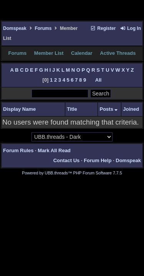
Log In (130, 28)
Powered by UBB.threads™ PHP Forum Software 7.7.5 (72, 173)
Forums (43, 28)
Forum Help (97, 160)
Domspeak (14, 28)
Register (103, 28)
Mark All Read (54, 150)
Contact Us (66, 160)
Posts (108, 109)
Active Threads (118, 53)
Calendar (82, 53)
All (98, 80)
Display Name (19, 109)
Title (72, 109)
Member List (49, 53)
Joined (131, 109)
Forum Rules (18, 150)
